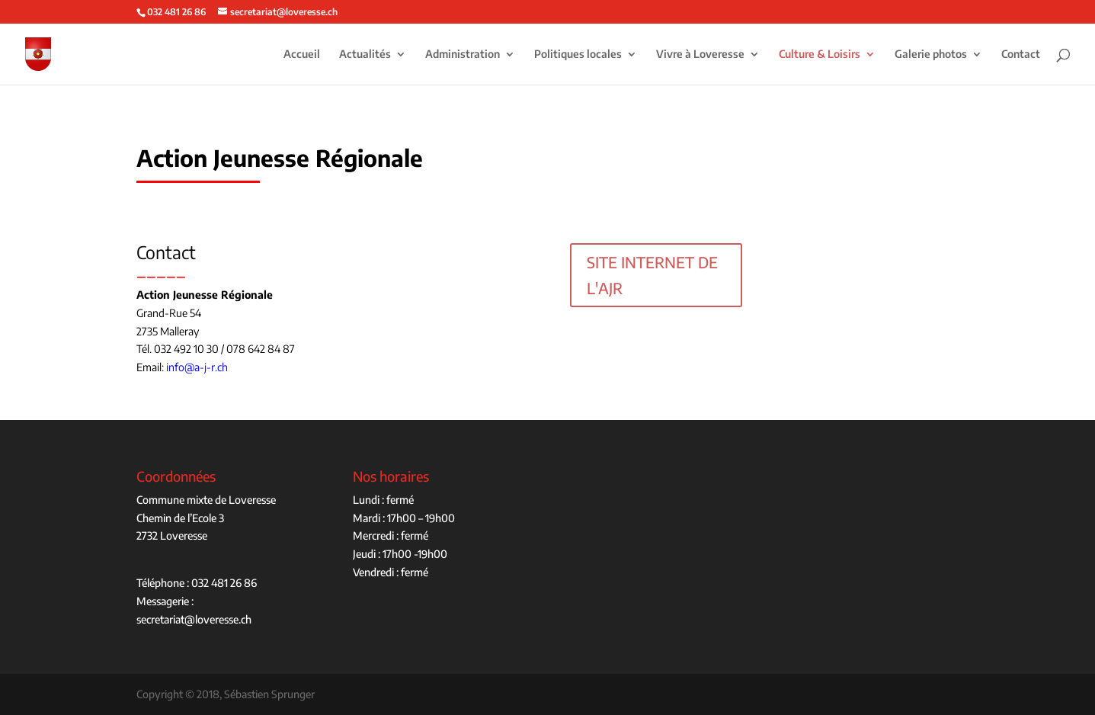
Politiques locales (578, 54)
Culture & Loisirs (819, 54)
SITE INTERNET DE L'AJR (652, 274)
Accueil (301, 54)
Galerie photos (931, 54)
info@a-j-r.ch (197, 367)
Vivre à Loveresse (700, 54)
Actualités (365, 54)
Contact (1020, 54)
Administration (462, 54)
